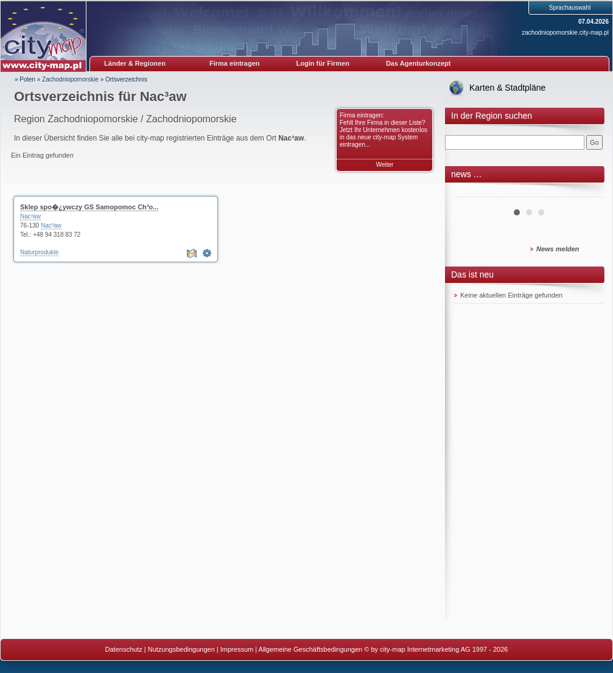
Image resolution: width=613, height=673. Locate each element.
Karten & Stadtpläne (507, 87)
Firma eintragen (234, 63)
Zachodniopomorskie (70, 79)
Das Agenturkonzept (418, 63)
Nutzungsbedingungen (181, 649)
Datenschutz (123, 649)
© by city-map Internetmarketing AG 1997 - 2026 (436, 649)
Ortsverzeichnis (126, 79)
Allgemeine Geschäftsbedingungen (311, 649)
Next (587, 192)
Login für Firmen (322, 63)
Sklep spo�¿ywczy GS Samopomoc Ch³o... (89, 207)
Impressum (236, 649)
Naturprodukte (39, 252)
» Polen (25, 79)
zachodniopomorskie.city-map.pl (565, 32)
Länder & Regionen (135, 63)
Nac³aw (30, 216)
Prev (470, 192)
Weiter (385, 164)
